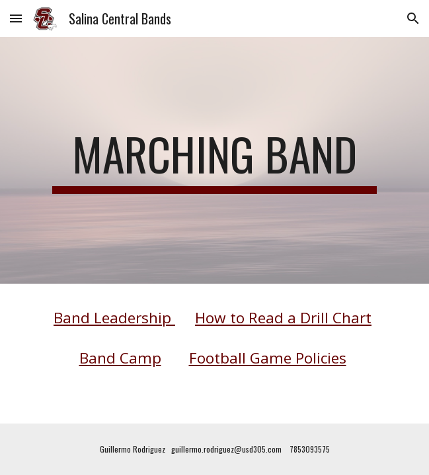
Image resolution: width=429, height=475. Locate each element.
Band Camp (120, 358)
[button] (16, 18)
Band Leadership (114, 317)
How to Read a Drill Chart (283, 317)
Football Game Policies (267, 358)
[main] (214, 160)
